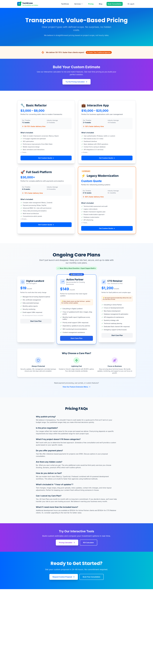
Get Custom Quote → (46, 158)
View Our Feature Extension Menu (76, 387)
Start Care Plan (36, 321)
